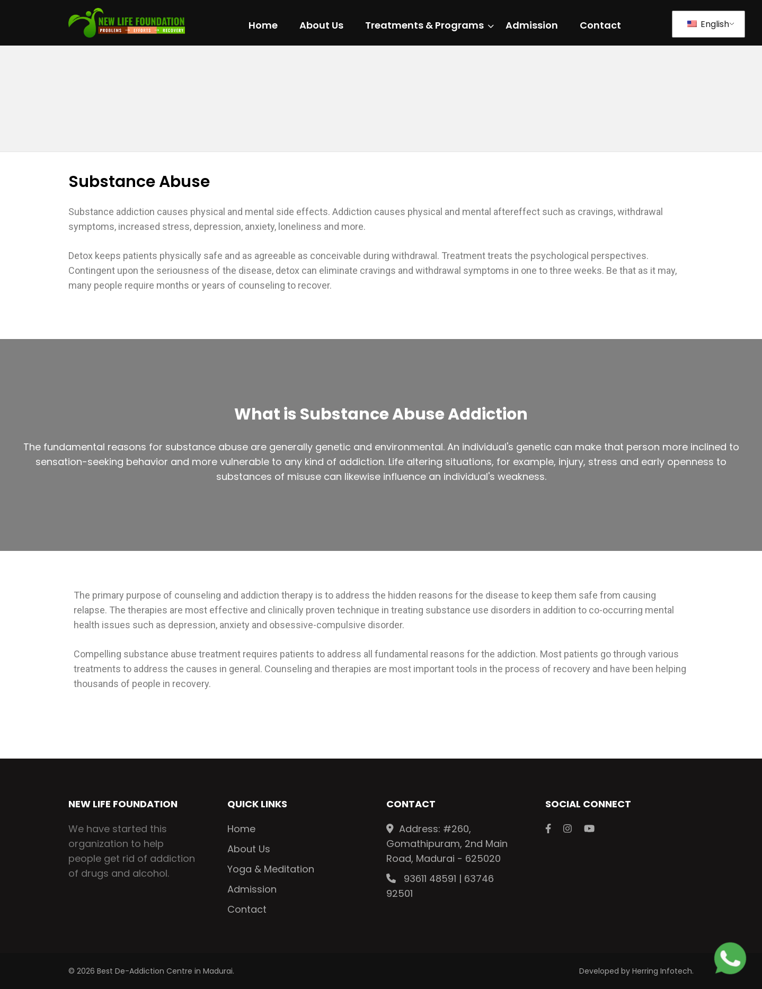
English (708, 24)
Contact (600, 26)
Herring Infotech (662, 971)
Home (263, 26)
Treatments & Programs (424, 26)
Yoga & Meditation (270, 869)
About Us (321, 26)
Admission (532, 26)
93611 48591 (430, 878)
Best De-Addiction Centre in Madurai (165, 971)
